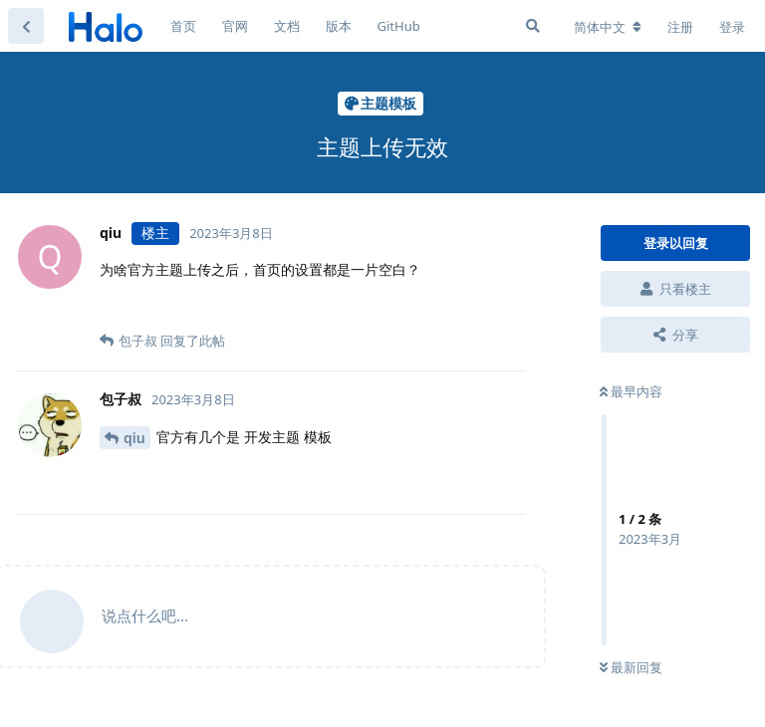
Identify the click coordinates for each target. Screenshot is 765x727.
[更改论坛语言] (607, 27)
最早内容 (631, 391)
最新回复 (631, 667)
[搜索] (533, 26)
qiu (134, 437)
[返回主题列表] (26, 26)
